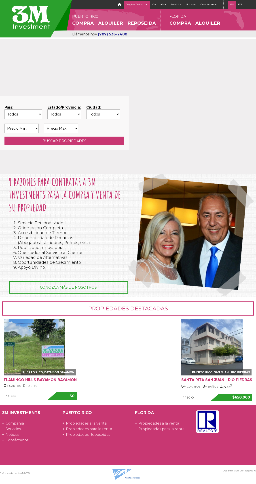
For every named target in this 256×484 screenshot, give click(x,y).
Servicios (175, 4)
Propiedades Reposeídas (88, 434)
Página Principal (137, 4)
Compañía (159, 4)
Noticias (191, 4)
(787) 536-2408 (112, 34)
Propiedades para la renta (89, 429)
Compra (83, 23)
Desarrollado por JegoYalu (239, 470)
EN (240, 4)
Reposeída (141, 23)
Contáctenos (208, 4)
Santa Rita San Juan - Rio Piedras (216, 380)
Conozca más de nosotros (68, 287)
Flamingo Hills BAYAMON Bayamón (40, 380)
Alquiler (110, 23)
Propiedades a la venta (86, 423)
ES (232, 4)
